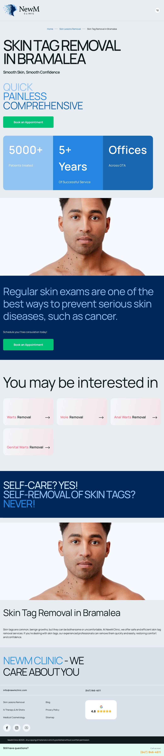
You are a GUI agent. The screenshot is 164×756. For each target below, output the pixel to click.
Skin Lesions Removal (70, 28)
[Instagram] (16, 728)
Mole (81, 417)
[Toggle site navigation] (157, 10)
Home (50, 28)
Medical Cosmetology (14, 717)
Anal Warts (135, 417)
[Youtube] (26, 728)
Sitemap (50, 717)
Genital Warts (28, 447)
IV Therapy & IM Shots (14, 709)
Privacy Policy (52, 709)
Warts (28, 417)
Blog (48, 702)
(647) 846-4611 (150, 752)
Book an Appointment (28, 122)
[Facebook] (7, 728)
